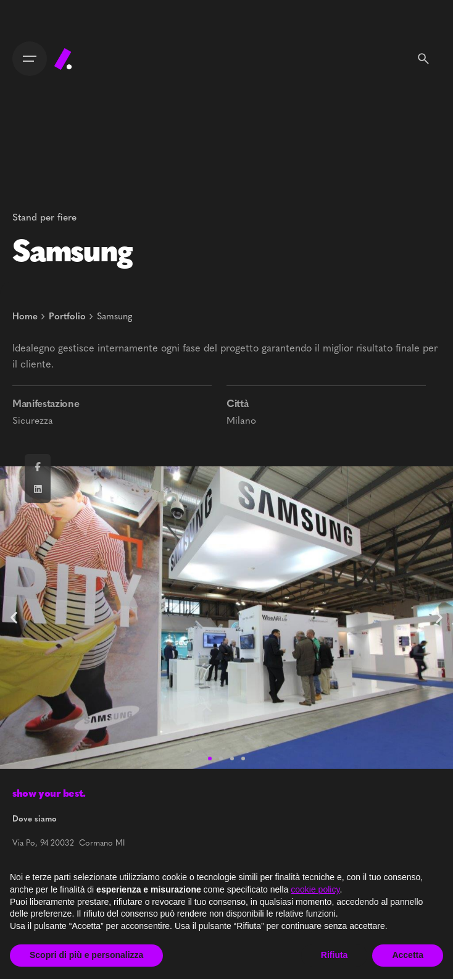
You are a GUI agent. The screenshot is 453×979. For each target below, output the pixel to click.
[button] (439, 618)
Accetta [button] (407, 955)
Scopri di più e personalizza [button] (86, 955)
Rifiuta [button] (334, 955)
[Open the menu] (29, 58)
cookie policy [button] (315, 889)
